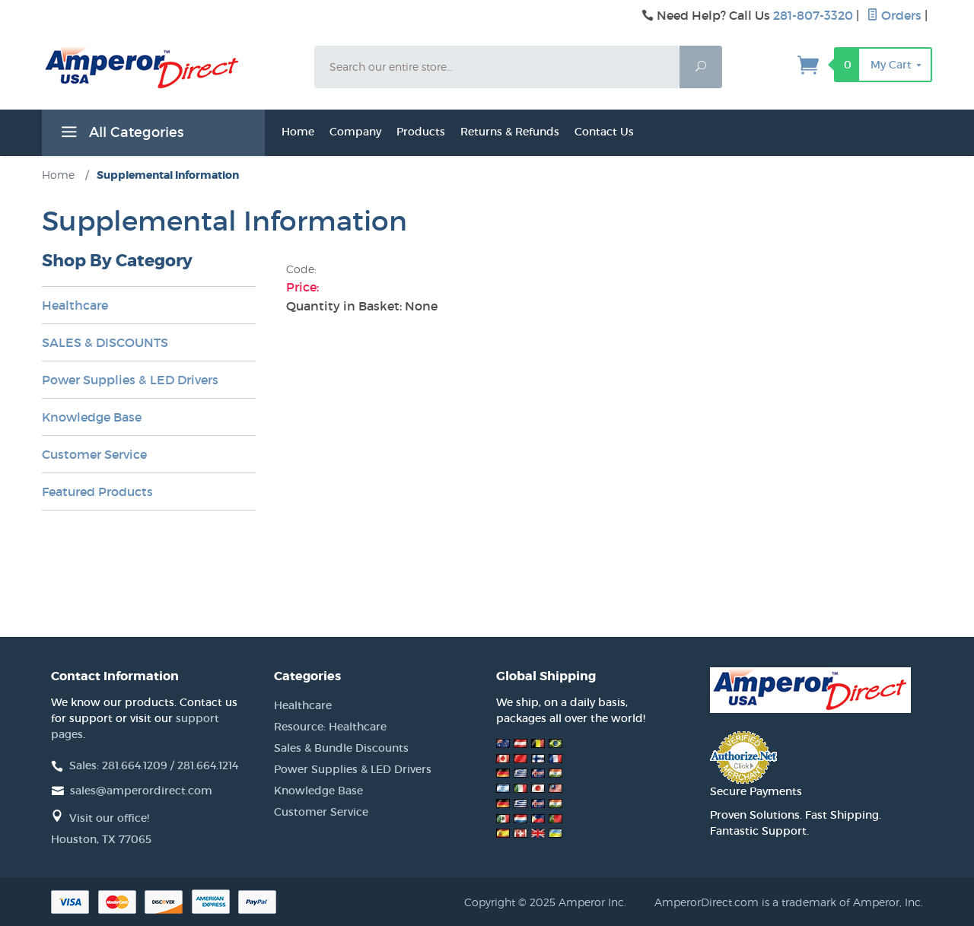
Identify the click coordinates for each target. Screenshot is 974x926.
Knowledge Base (92, 417)
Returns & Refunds (509, 131)
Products (420, 131)
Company (355, 131)
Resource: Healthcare (330, 726)
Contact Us (604, 131)
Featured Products (97, 491)
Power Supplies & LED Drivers (130, 379)
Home (298, 131)
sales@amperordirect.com (141, 790)
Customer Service (94, 454)
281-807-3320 (813, 15)
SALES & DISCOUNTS (105, 342)
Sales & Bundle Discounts (341, 748)
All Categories (120, 134)
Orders (894, 15)
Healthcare (75, 305)
